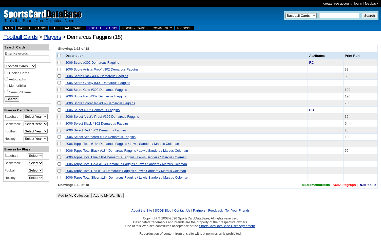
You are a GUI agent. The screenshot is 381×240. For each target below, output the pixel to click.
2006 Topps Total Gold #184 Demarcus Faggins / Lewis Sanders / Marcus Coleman (126, 164)
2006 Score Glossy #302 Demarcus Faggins (97, 83)
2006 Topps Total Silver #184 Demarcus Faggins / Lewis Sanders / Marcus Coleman (126, 177)
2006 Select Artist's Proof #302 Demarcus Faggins (102, 116)
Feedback (215, 210)
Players (52, 36)
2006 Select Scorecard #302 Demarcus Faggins (100, 137)
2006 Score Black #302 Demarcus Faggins (96, 76)
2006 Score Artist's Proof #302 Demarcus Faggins (101, 69)
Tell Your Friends (237, 210)
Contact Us (182, 210)
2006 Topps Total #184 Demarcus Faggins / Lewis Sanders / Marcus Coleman (122, 144)
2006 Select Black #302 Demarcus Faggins (96, 123)
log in (358, 3)
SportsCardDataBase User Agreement (227, 226)
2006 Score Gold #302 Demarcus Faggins (96, 90)
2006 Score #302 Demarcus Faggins (92, 62)
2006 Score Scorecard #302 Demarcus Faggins (100, 103)
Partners (199, 210)
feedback (371, 3)
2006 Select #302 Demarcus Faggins (92, 110)
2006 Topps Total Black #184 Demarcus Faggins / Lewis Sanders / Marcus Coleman (126, 150)
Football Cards (20, 36)
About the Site (141, 210)
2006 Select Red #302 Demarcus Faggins (95, 130)
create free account (337, 3)
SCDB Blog (163, 210)
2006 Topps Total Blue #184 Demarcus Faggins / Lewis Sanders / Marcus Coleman (125, 157)
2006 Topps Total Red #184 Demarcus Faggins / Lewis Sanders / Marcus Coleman (125, 171)
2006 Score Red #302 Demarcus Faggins (95, 96)
